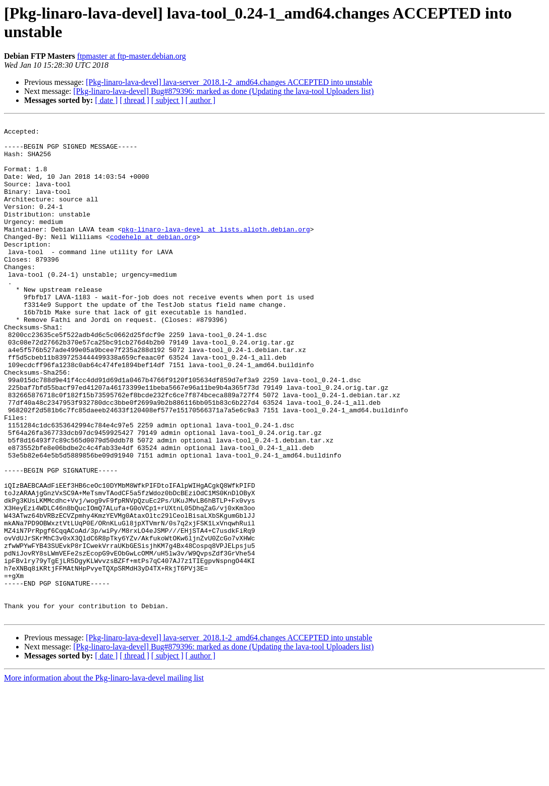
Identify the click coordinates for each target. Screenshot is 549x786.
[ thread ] (134, 100)
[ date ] (106, 100)
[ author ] (201, 100)
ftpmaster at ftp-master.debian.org (131, 56)
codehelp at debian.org (153, 260)
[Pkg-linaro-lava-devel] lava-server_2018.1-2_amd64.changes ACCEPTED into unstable (229, 82)
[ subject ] (167, 100)
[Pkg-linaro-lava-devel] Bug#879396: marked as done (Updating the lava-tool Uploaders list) (223, 91)
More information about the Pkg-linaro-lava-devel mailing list (104, 777)
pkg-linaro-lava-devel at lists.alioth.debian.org (216, 251)
